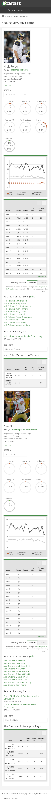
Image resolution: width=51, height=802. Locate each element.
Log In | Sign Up (15, 10)
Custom (43, 283)
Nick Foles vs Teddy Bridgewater (18, 317)
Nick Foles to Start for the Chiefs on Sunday (23, 336)
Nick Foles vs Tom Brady (15, 314)
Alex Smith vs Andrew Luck (15, 679)
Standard (32, 283)
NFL (8, 16)
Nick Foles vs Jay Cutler (14, 319)
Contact (15, 798)
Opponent (8, 345)
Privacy (7, 798)
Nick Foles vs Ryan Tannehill (16, 309)
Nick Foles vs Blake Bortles (15, 322)
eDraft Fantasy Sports (22, 793)
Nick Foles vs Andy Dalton (15, 311)
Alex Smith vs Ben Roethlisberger (18, 682)
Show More (41, 276)
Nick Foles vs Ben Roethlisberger (18, 306)
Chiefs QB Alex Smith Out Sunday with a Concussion (21, 697)
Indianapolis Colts (19, 69)
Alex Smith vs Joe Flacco (14, 660)
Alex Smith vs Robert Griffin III (17, 674)
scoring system (41, 287)
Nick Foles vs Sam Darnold (15, 300)
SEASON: (8, 90)
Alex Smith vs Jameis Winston (16, 671)
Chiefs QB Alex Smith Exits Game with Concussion (20, 705)
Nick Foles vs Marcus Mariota (17, 325)
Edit (32, 296)
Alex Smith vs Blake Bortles (16, 677)
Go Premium (10, 289)
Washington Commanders (24, 429)
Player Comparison (21, 16)
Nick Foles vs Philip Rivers (15, 303)
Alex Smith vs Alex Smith (14, 668)
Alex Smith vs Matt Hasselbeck (17, 666)
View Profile (8, 85)
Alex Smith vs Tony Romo (15, 685)
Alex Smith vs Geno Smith (15, 663)
